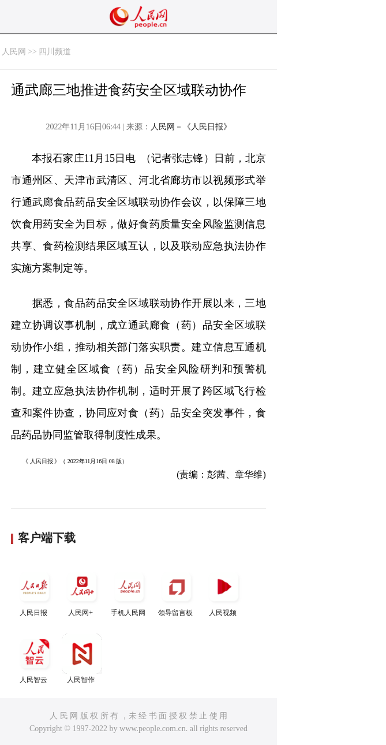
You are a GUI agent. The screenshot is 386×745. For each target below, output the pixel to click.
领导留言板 (176, 592)
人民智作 (82, 659)
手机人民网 (129, 592)
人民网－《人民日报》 (191, 126)
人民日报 (34, 592)
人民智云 (34, 659)
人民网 (14, 51)
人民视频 (224, 592)
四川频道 (55, 51)
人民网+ (82, 592)
